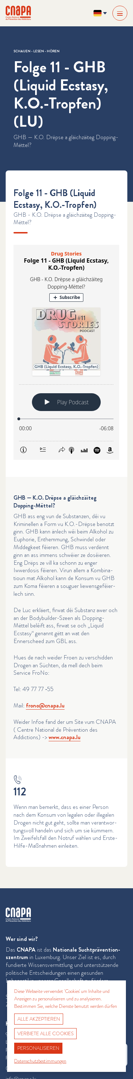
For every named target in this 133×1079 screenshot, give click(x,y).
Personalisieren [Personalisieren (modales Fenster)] (38, 1048)
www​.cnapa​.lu (65, 737)
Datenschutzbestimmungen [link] (40, 1060)
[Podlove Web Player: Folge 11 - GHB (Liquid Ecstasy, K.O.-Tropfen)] (66, 352)
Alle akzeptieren (38, 1018)
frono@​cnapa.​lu (45, 705)
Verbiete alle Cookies (45, 1033)
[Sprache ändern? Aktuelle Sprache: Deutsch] (100, 13)
